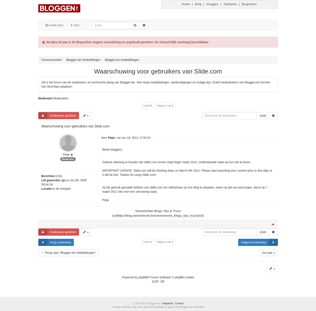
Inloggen (212, 4)
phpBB (142, 277)
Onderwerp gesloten (57, 115)
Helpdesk (168, 303)
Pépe (66, 154)
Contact (179, 303)
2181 (59, 176)
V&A (74, 25)
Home (186, 4)
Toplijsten (230, 4)
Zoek (262, 115)
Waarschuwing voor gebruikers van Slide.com (158, 71)
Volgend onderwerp (259, 242)
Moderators (61, 98)
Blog (198, 4)
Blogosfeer (249, 4)
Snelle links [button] (54, 25)
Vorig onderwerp (54, 242)
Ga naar (268, 252)
